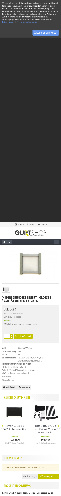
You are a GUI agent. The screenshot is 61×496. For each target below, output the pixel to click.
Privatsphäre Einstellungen (12, 471)
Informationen (30, 446)
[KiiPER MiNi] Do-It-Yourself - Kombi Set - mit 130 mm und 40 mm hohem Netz (46, 245)
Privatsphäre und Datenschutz (27, 22)
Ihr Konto (32, 40)
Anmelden (44, 40)
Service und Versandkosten (12, 452)
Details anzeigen (8, 22)
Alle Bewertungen (30, 292)
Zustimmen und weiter (45, 32)
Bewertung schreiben (48, 292)
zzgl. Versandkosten (18, 129)
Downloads (24, 203)
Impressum (6, 459)
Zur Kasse (20, 40)
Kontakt (30, 439)
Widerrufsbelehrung (9, 467)
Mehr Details (9, 203)
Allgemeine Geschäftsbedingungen (15, 456)
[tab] (30, 440)
